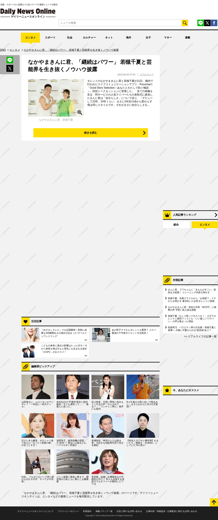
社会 (69, 37)
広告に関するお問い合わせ (129, 511)
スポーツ (50, 37)
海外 (128, 37)
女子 (148, 37)
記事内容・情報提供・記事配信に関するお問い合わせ (171, 511)
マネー (168, 37)
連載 (187, 37)
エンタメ (30, 37)
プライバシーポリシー (68, 511)
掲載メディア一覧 (104, 511)
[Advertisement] (90, 272)
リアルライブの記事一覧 (202, 336)
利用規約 (87, 511)
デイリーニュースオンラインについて (36, 511)
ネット (109, 37)
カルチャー (89, 37)
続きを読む (90, 132)
